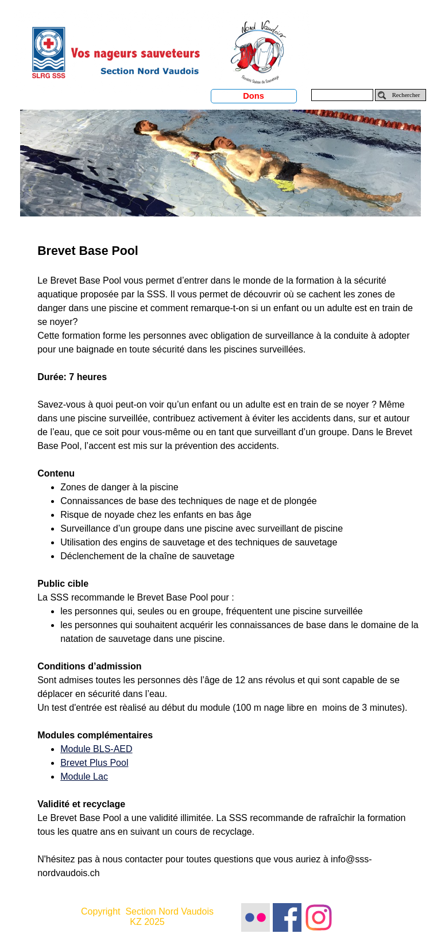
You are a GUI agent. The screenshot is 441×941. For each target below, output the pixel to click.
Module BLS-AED (96, 749)
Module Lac (84, 776)
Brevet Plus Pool (94, 763)
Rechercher (406, 95)
